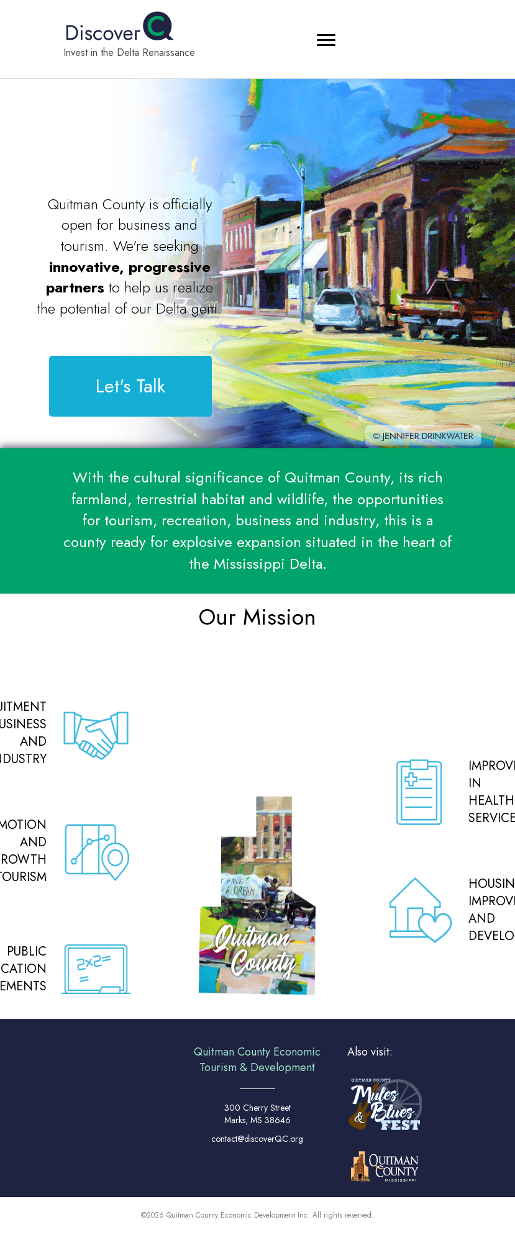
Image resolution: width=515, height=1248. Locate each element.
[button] (130, 386)
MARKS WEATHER (96, 1084)
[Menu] (326, 40)
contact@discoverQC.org (257, 1139)
